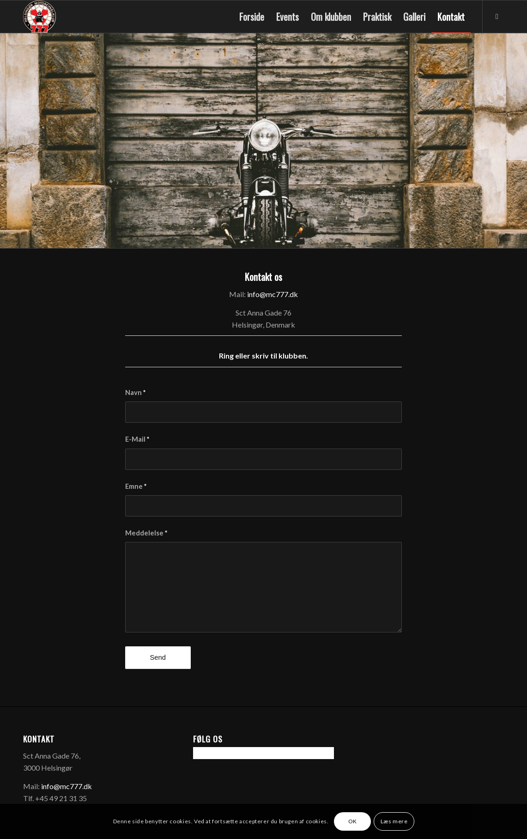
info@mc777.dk (272, 294)
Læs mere (394, 821)
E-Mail (137, 439)
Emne (135, 486)
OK (352, 821)
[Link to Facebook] (497, 16)
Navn (135, 392)
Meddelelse (146, 533)
